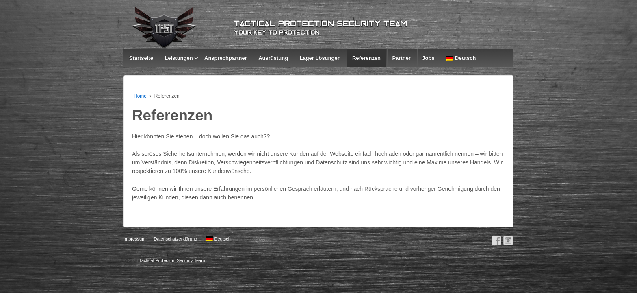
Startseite (141, 58)
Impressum (134, 238)
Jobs (428, 58)
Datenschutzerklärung (175, 238)
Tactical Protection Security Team (171, 260)
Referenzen (366, 58)
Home (140, 96)
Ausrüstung (273, 58)
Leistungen (179, 58)
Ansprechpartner (225, 58)
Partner (401, 58)
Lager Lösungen (319, 58)
